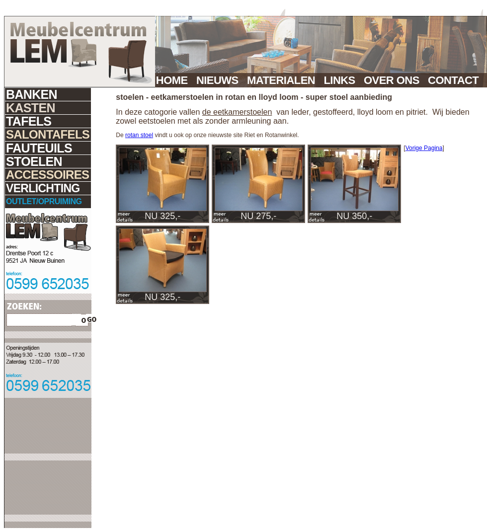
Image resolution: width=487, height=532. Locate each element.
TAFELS (28, 121)
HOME (174, 80)
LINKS (342, 80)
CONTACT (457, 80)
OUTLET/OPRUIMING (43, 201)
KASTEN (30, 108)
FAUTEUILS (39, 148)
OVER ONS (394, 80)
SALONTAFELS (47, 134)
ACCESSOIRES (47, 174)
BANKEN (31, 94)
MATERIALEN (284, 80)
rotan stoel (139, 135)
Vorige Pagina (424, 148)
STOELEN (34, 161)
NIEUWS (220, 80)
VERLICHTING (43, 188)
